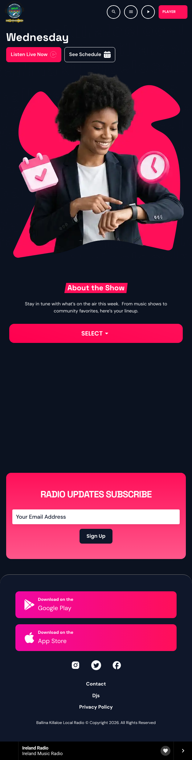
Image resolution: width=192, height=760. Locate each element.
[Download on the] (29, 604)
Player (169, 11)
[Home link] (14, 12)
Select (96, 333)
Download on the (55, 599)
